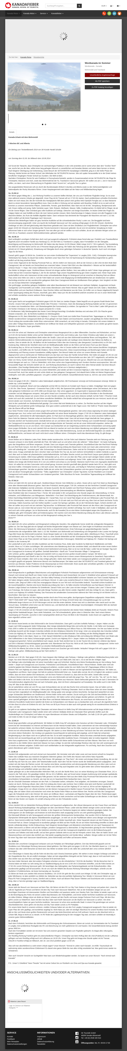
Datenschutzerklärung (45, 1042)
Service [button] (44, 13)
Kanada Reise (13, 13)
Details (11, 132)
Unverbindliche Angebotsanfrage (102, 75)
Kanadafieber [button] (57, 13)
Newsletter (41, 1044)
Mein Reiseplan (13, 1042)
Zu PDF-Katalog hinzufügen (102, 87)
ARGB (39, 1039)
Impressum (41, 1037)
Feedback (11, 1039)
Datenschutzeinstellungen (17, 1044)
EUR (104, 6)
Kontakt (10, 1037)
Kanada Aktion (29, 13)
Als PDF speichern (102, 81)
